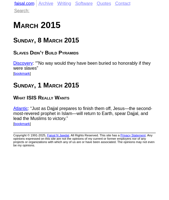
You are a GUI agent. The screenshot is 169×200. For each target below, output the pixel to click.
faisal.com (24, 3)
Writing (64, 3)
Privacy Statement (133, 135)
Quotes (104, 3)
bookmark (22, 73)
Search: (21, 10)
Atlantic (20, 108)
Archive (46, 3)
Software (84, 3)
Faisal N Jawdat (58, 135)
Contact (122, 3)
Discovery (23, 63)
